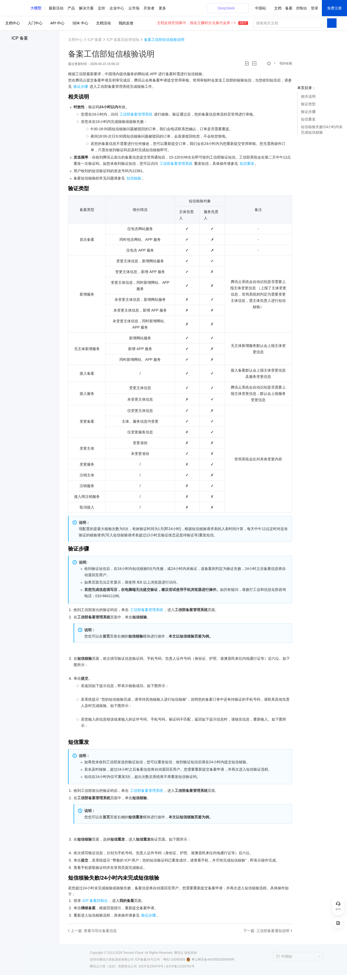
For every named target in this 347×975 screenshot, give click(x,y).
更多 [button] (162, 8)
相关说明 (308, 96)
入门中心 (35, 23)
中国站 (260, 8)
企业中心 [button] (116, 8)
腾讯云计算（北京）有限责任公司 (113, 966)
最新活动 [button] (56, 8)
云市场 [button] (133, 8)
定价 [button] (101, 8)
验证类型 (308, 104)
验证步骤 (308, 112)
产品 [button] (71, 8)
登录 (314, 8)
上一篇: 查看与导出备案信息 (94, 931)
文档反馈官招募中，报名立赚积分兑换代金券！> (202, 23)
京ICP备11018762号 (180, 966)
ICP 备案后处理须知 (123, 39)
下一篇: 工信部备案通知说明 (266, 931)
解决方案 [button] (86, 8)
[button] (35, 8)
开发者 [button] (149, 8)
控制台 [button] (301, 8)
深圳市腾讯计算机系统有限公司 (112, 959)
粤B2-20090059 (174, 959)
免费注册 (334, 8)
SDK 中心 (80, 23)
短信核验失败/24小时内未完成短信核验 (322, 129)
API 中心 (57, 23)
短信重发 (308, 119)
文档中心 (12, 23)
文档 (278, 8)
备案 (289, 8)
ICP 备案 (20, 38)
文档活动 (103, 23)
